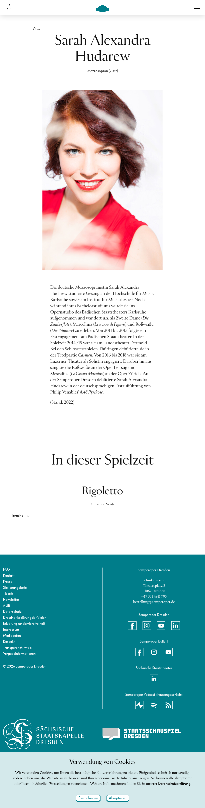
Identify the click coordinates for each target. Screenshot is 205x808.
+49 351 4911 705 (154, 596)
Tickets (8, 594)
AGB (6, 606)
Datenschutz (12, 612)
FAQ (6, 570)
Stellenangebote (15, 588)
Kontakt (9, 576)
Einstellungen (88, 798)
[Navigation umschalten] (197, 7)
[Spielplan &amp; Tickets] (8, 7)
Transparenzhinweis (17, 648)
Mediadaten (12, 636)
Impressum (11, 630)
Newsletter (11, 600)
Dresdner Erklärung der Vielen (24, 618)
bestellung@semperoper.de (154, 602)
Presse (7, 582)
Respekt (9, 642)
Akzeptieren (118, 798)
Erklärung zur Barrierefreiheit (24, 624)
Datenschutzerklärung (174, 784)
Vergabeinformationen (19, 654)
